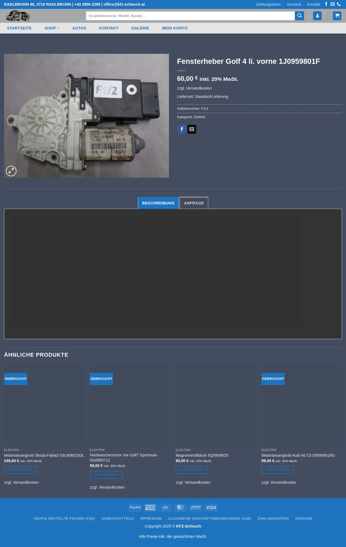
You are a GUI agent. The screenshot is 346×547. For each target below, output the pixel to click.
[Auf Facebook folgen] (326, 4)
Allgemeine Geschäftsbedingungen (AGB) (209, 519)
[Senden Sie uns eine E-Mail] (332, 4)
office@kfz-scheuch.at (124, 4)
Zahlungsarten (268, 4)
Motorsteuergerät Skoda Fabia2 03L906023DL (44, 455)
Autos (79, 28)
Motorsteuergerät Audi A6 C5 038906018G (298, 455)
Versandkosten (199, 88)
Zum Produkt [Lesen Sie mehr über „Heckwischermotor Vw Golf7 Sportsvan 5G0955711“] (106, 474)
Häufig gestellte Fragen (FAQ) (64, 519)
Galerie (140, 28)
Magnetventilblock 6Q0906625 (202, 455)
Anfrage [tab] (194, 203)
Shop (52, 28)
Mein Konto (175, 28)
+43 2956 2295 (87, 4)
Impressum (151, 519)
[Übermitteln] (299, 16)
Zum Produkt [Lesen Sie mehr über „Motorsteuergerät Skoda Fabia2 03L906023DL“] (20, 469)
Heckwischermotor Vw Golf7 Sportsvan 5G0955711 (123, 457)
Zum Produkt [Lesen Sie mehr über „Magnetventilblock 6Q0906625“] (192, 469)
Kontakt (313, 4)
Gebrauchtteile (118, 519)
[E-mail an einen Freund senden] (191, 129)
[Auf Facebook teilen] (182, 129)
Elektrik (52, 44)
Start (11, 44)
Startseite (19, 28)
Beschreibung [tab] (158, 203)
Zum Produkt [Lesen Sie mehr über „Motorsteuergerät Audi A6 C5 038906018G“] (278, 469)
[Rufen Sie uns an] (339, 4)
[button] (317, 15)
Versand (294, 4)
